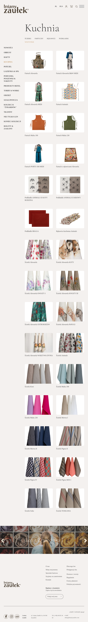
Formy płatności (72, 582)
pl (56, 6)
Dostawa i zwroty (73, 575)
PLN (61, 6)
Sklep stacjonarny (52, 570)
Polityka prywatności (74, 585)
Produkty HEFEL (12, 87)
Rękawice (53, 39)
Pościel (8, 67)
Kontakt (48, 581)
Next (84, 541)
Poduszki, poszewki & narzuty (9, 79)
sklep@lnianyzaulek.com (72, 618)
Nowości (8, 49)
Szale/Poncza (11, 101)
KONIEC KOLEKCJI (12, 122)
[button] (81, 6)
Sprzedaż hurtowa (52, 574)
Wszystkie (30, 43)
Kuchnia (8, 63)
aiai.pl (82, 613)
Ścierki (28, 39)
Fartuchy (40, 39)
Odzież (7, 96)
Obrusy (7, 53)
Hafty (7, 58)
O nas (48, 567)
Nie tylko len (11, 118)
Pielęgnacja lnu (72, 570)
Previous (3, 541)
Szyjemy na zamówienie (54, 577)
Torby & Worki (11, 91)
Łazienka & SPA (11, 72)
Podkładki (66, 39)
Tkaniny (8, 113)
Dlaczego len (71, 567)
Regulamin (70, 578)
